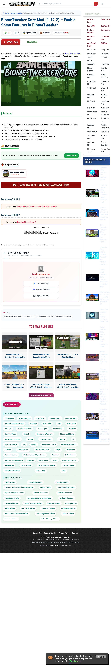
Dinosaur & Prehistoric (12, 439)
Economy (62, 439)
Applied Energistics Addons (14, 493)
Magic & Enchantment (68, 444)
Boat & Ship (47, 423)
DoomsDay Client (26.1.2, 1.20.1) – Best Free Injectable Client (103, 416)
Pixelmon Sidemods (65, 493)
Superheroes (9, 465)
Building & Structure (25, 429)
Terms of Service (50, 533)
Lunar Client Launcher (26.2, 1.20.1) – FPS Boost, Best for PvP (104, 315)
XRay (63, 470)
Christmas (72, 429)
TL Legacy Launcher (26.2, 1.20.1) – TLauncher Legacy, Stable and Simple (103, 193)
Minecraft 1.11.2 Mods (46, 316)
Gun (24, 444)
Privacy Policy (64, 533)
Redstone (30, 460)
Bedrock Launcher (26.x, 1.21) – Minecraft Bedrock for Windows (104, 213)
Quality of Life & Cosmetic (14, 460)
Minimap (8, 450)
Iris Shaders (91, 50)
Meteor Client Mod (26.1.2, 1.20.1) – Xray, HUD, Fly (103, 358)
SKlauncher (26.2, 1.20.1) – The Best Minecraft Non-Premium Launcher (104, 255)
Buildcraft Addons (53, 503)
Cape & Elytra (42, 429)
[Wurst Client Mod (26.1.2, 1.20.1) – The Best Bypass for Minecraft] (92, 397)
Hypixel (33, 444)
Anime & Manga (55, 418)
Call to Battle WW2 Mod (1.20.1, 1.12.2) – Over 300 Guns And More (67, 385)
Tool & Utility (40, 470)
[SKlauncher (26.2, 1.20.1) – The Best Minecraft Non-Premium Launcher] (92, 256)
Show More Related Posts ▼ (41, 395)
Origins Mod (91, 88)
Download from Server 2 (47, 206)
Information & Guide (49, 444)
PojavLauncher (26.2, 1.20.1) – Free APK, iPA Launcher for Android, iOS (105, 298)
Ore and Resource (11, 455)
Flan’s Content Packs (12, 498)
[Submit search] (96, 4)
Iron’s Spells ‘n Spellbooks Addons (16, 514)
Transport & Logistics (12, 470)
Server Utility (43, 460)
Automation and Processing (14, 423)
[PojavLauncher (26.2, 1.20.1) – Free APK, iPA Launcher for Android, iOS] (92, 298)
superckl (46, 33)
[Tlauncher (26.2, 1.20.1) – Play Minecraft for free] (92, 174)
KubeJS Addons (68, 514)
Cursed (26, 434)
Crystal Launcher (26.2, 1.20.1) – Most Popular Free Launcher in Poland (104, 337)
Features (32, 42)
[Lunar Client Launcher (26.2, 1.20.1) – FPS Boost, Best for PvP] (92, 316)
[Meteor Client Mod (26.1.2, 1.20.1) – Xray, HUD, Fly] (92, 358)
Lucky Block (105, 50)
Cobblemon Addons (35, 482)
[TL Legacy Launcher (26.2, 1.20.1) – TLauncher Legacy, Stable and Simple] (92, 193)
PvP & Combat (70, 455)
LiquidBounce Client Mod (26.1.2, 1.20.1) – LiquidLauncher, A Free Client (105, 435)
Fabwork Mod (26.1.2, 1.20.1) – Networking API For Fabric (14, 356)
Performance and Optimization (34, 455)
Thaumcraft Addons (11, 503)
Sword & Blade (26, 465)
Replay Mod (91, 108)
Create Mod (105, 58)
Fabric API (91, 26)
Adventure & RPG (25, 418)
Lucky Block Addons (66, 498)
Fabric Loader (106, 19)
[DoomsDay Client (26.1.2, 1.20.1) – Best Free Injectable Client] (92, 417)
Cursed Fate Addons (41, 493)
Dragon (30, 439)
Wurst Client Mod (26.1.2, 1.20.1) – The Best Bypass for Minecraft (104, 396)
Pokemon (55, 455)
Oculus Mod (105, 54)
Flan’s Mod (91, 101)
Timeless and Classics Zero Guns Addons (19, 487)
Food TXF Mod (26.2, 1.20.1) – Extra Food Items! (67, 356)
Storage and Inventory (69, 460)
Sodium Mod (91, 54)
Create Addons (10, 482)
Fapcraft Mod (105, 132)
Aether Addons (10, 508)
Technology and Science (46, 465)
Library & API (30, 316)
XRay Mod (90, 64)
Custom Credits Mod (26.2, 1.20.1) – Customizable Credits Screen (14, 385)
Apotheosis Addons (48, 508)
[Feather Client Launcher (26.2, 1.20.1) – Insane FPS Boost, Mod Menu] (92, 278)
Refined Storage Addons (49, 519)
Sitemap (75, 533)
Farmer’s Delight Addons (66, 487)
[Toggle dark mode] (102, 4)
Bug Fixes (8, 429)
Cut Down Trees (10, 434)
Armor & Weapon (71, 418)
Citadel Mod (91, 118)
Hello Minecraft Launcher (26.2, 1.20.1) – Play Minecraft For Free (103, 233)
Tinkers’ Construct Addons (33, 503)
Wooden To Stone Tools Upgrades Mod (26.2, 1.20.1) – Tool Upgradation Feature (41, 356)
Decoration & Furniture (44, 434)
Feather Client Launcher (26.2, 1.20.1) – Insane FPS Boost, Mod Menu (104, 278)
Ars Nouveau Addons (68, 508)
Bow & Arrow (71, 423)
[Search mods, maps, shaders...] (67, 4)
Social (55, 460)
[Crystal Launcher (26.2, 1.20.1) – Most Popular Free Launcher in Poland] (92, 337)
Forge (66, 33)
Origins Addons (45, 487)
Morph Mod (105, 108)
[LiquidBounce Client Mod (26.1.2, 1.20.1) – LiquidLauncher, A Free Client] (92, 435)
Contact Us (37, 533)
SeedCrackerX (92, 132)
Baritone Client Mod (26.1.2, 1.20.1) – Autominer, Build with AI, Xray (103, 376)
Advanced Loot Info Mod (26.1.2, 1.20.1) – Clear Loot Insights (41, 385)
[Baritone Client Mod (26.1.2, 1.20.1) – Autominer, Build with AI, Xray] (92, 377)
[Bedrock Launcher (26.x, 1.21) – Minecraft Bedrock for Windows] (92, 213)
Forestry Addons (71, 503)
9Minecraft (54, 545)
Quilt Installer (106, 30)
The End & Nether (69, 465)
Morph (58, 450)
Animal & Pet (40, 418)
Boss (59, 423)
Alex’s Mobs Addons (28, 508)
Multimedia (71, 450)
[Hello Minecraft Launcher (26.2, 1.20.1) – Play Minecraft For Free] (92, 233)
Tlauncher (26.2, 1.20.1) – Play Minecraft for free (103, 173)
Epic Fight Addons (62, 482)
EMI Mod (104, 43)
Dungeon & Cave (45, 439)
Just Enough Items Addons (45, 514)
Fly (73, 439)
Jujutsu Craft (105, 64)
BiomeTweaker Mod (72, 54)
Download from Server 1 (26, 206)
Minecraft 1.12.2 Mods (64, 316)
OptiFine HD (105, 26)
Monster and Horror (42, 450)
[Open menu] (4, 4)
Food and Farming (11, 444)
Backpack (33, 423)
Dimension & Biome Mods (13, 316)
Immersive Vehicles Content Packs (39, 498)
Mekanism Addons (11, 519)
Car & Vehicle (57, 429)
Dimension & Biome (67, 434)
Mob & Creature (23, 450)
